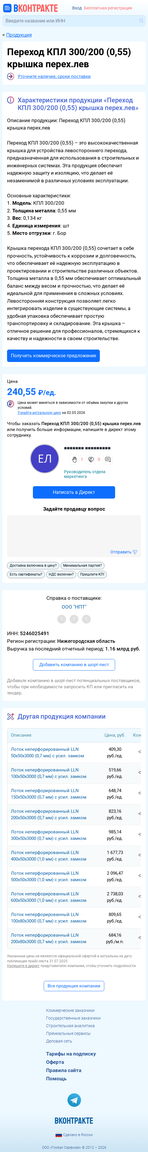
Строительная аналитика (70, 1025)
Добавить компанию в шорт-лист (74, 664)
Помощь (56, 1078)
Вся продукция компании (74, 986)
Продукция (19, 35)
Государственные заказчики (73, 1018)
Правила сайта (63, 1070)
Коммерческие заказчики (70, 1010)
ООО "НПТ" (74, 607)
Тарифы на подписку (71, 1054)
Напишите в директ (23, 966)
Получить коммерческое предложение (53, 355)
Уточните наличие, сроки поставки (54, 76)
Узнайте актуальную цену (39, 413)
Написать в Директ (74, 492)
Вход (77, 8)
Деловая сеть (59, 1041)
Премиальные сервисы (68, 1033)
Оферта (55, 1062)
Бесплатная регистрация (108, 8)
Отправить (121, 552)
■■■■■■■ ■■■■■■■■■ (87, 448)
